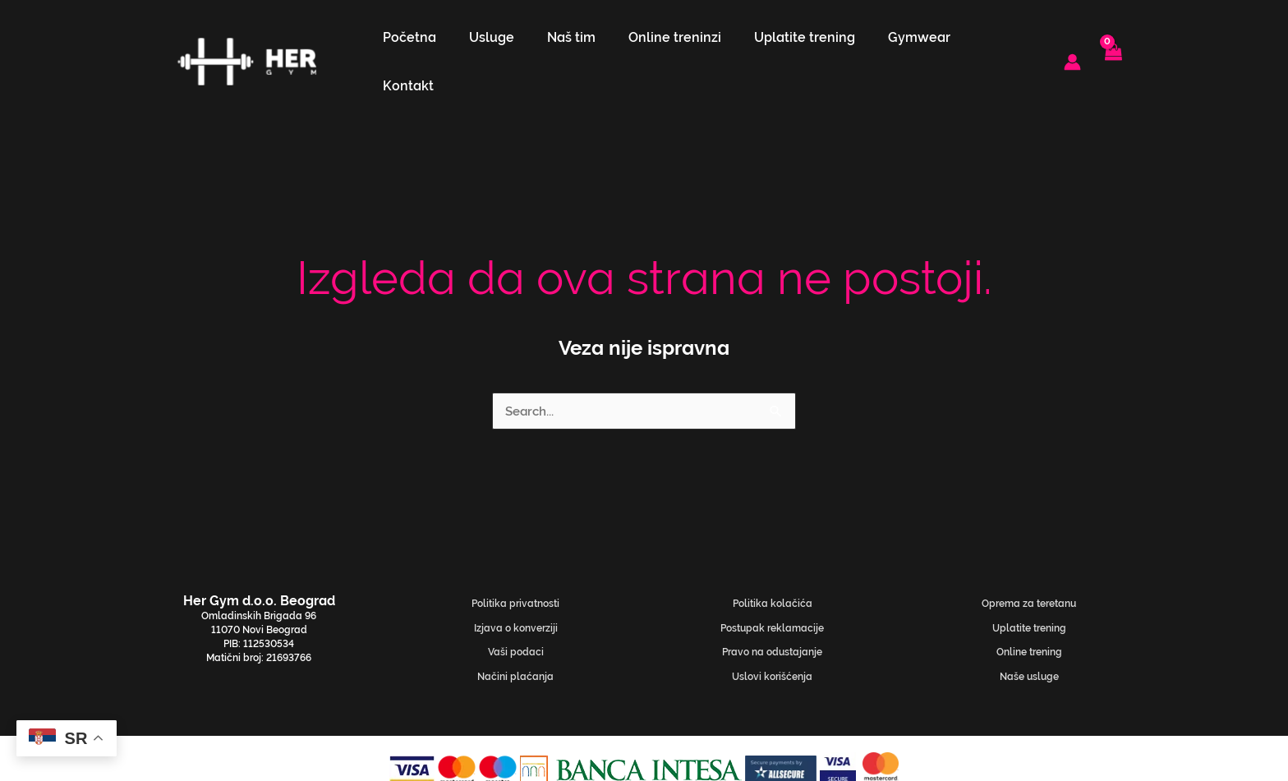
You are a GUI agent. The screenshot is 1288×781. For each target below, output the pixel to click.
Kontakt (1008, 46)
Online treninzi (694, 46)
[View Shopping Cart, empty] (1113, 47)
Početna (449, 46)
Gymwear (926, 46)
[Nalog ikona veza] (1072, 46)
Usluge (524, 46)
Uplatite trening (817, 46)
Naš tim (597, 46)
